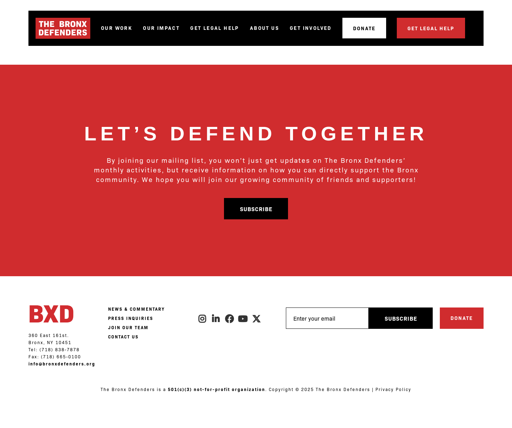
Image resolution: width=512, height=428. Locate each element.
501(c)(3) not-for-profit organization (216, 389)
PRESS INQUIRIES (130, 318)
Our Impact (161, 28)
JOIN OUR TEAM (128, 327)
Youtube (243, 318)
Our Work (116, 28)
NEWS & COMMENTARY (136, 309)
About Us (264, 28)
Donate (364, 28)
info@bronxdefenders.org (61, 364)
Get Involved (311, 28)
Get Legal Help (214, 28)
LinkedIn (216, 318)
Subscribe (256, 209)
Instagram (202, 318)
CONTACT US (123, 336)
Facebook (229, 318)
